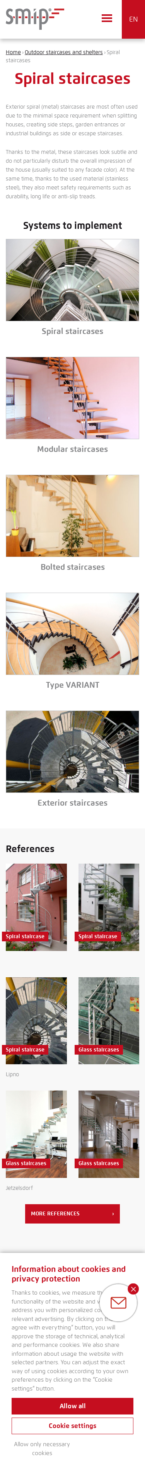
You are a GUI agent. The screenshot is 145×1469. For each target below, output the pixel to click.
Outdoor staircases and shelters (64, 52)
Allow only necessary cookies (42, 1449)
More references (72, 1214)
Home (13, 52)
